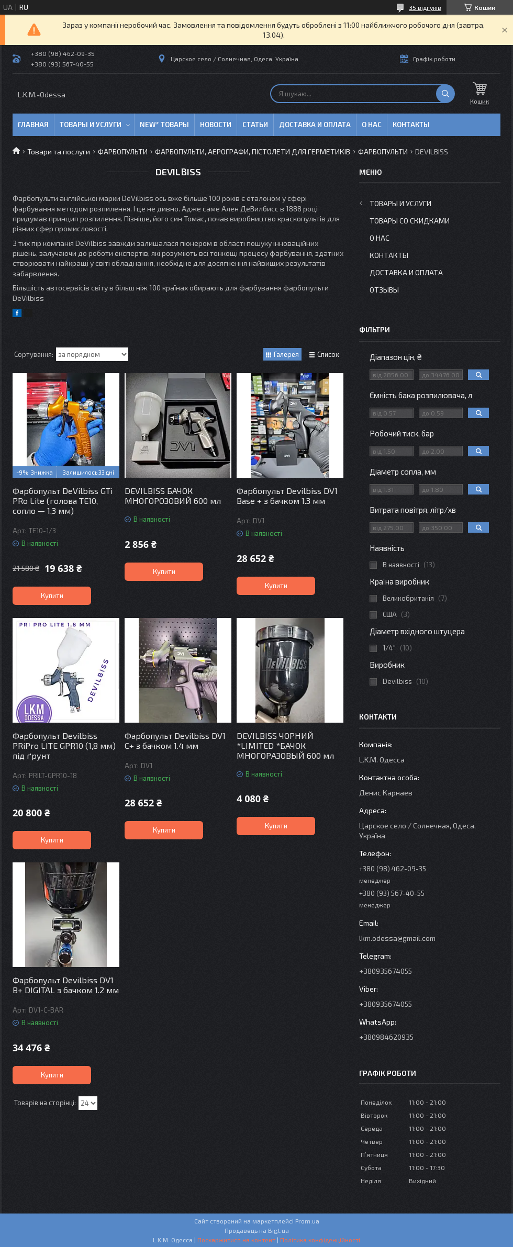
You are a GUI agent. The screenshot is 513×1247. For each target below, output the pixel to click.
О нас (372, 124)
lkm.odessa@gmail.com (397, 938)
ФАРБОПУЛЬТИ (123, 151)
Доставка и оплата (315, 124)
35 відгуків (425, 7)
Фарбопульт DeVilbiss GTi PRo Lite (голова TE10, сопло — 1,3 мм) (63, 500)
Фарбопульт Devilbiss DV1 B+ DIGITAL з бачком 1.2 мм (66, 985)
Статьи (255, 124)
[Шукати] (445, 93)
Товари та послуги (58, 151)
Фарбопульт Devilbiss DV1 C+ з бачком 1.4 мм (175, 740)
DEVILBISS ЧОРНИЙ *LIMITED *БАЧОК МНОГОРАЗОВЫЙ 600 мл (285, 745)
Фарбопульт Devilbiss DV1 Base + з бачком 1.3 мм (287, 495)
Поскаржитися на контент (236, 1239)
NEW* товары (164, 124)
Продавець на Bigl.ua (257, 1230)
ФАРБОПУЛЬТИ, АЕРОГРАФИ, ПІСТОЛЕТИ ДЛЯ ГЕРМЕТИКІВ (252, 151)
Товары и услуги (90, 124)
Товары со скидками (410, 220)
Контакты (411, 124)
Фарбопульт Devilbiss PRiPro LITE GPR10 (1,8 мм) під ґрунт (64, 745)
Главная (33, 124)
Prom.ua (307, 1220)
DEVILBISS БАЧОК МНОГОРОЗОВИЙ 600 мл (173, 495)
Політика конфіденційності (320, 1239)
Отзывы (384, 289)
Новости (215, 124)
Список (328, 354)
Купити (52, 595)
